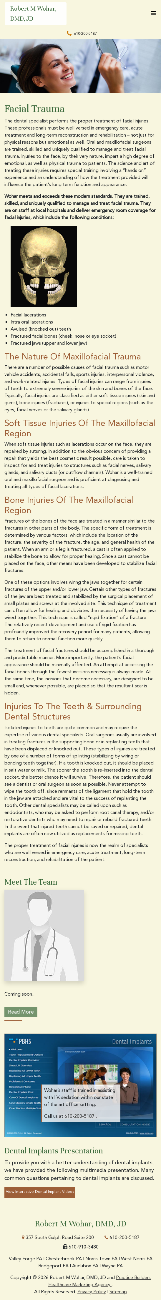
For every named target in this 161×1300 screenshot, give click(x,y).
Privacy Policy (91, 1291)
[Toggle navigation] (153, 13)
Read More (21, 1012)
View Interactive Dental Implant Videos (40, 1191)
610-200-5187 (122, 1237)
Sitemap (118, 1291)
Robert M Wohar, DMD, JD (33, 13)
